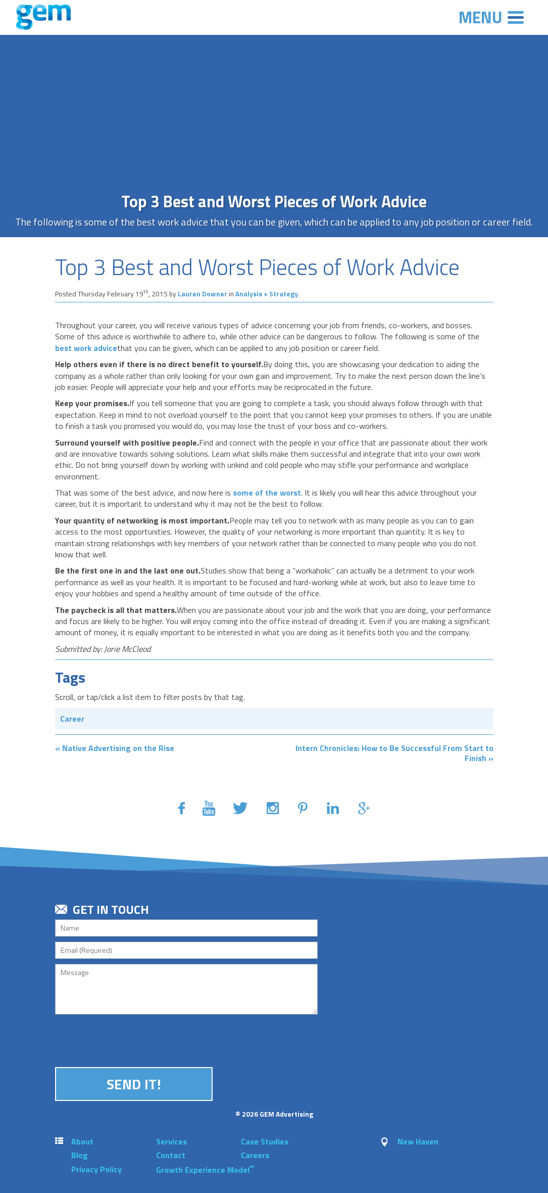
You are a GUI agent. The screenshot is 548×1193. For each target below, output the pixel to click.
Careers (255, 1155)
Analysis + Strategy (266, 294)
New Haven (417, 1141)
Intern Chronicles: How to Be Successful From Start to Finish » (394, 753)
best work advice (86, 348)
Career (72, 719)
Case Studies (264, 1141)
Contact (170, 1155)
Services (171, 1141)
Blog (79, 1155)
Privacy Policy (96, 1169)
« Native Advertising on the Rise (114, 748)
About (82, 1141)
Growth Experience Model (205, 1170)
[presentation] (132, 1039)
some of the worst (266, 493)
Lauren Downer (202, 294)
